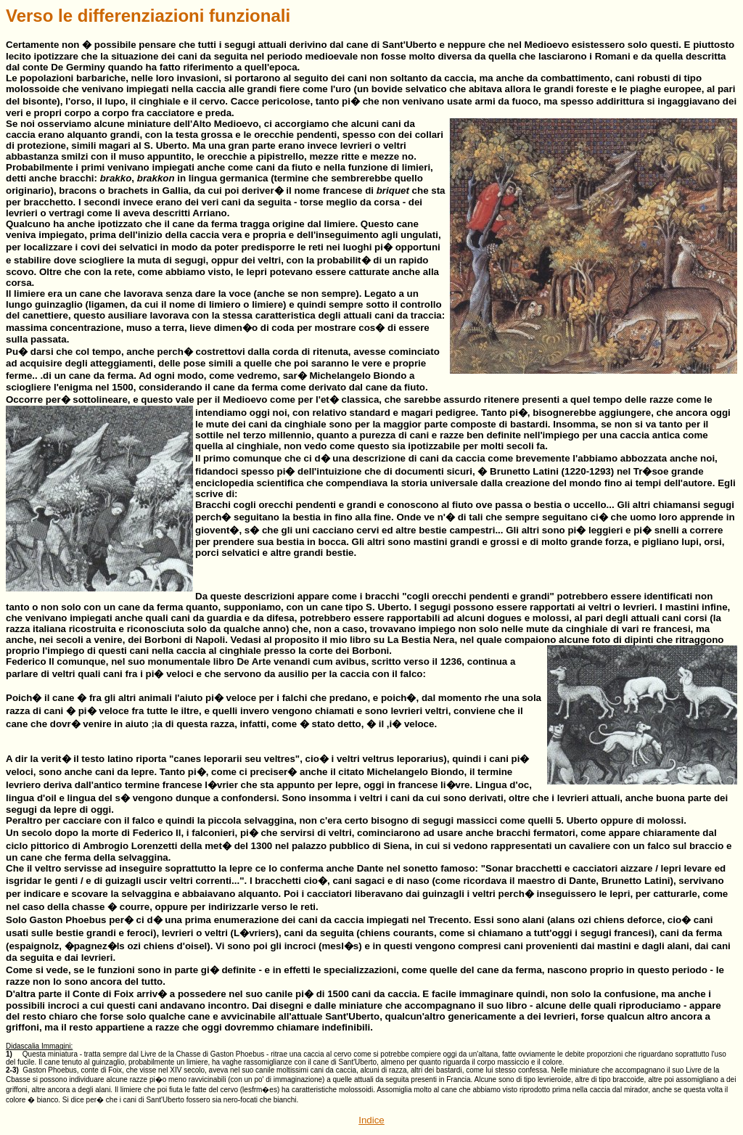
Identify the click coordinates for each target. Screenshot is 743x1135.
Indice (371, 1120)
